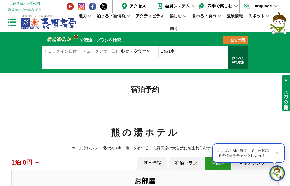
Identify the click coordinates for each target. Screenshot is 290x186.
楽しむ (176, 16)
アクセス (137, 6)
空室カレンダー (254, 163)
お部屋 (218, 163)
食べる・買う (204, 16)
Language (262, 6)
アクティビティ (149, 16)
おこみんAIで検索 (238, 60)
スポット (256, 16)
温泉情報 (234, 16)
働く (174, 28)
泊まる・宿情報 (111, 16)
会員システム (177, 6)
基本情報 (152, 163)
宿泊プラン (186, 163)
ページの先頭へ (286, 97)
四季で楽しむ (219, 6)
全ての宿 (237, 40)
